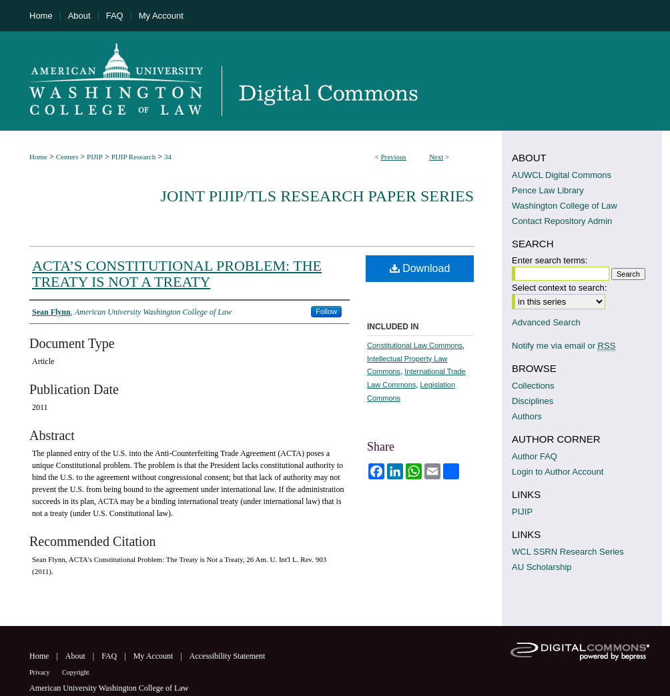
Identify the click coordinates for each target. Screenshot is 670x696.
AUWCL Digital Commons (561, 175)
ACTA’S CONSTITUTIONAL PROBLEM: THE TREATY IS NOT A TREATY (177, 273)
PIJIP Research (133, 157)
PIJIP (95, 157)
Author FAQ (534, 456)
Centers (67, 157)
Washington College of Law (564, 206)
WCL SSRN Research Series (568, 552)
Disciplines (532, 401)
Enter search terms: (549, 260)
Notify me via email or (563, 346)
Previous (393, 157)
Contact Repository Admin (562, 221)
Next (436, 157)
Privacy (40, 672)
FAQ (110, 656)
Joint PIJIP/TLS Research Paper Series (317, 196)
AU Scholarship (542, 567)
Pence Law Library (548, 190)
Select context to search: (559, 288)
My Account (154, 656)
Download (420, 268)
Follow (326, 311)
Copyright (75, 672)
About (76, 656)
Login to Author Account (557, 472)
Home (38, 157)
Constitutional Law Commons (414, 345)
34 (168, 157)
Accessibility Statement (228, 656)
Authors (527, 416)
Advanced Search (546, 322)
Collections (533, 386)
